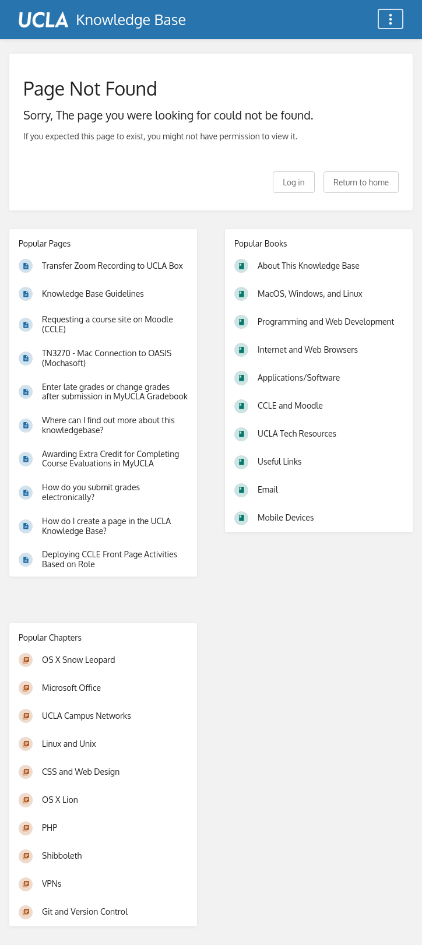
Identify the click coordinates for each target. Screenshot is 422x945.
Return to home (361, 182)
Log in (293, 182)
